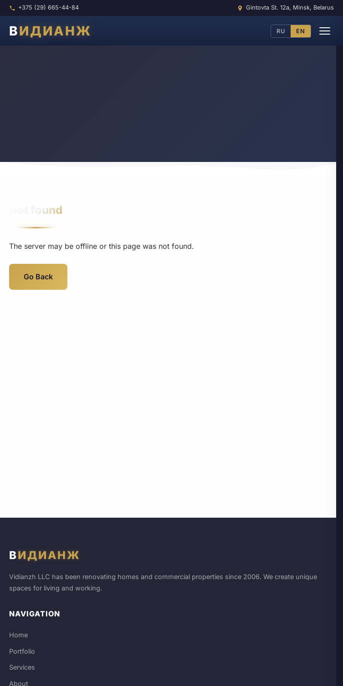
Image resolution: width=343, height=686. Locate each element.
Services (22, 667)
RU (280, 31)
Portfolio (22, 651)
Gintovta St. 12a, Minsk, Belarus (290, 7)
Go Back (38, 276)
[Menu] (325, 31)
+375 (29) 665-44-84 (48, 7)
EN (300, 31)
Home (18, 635)
